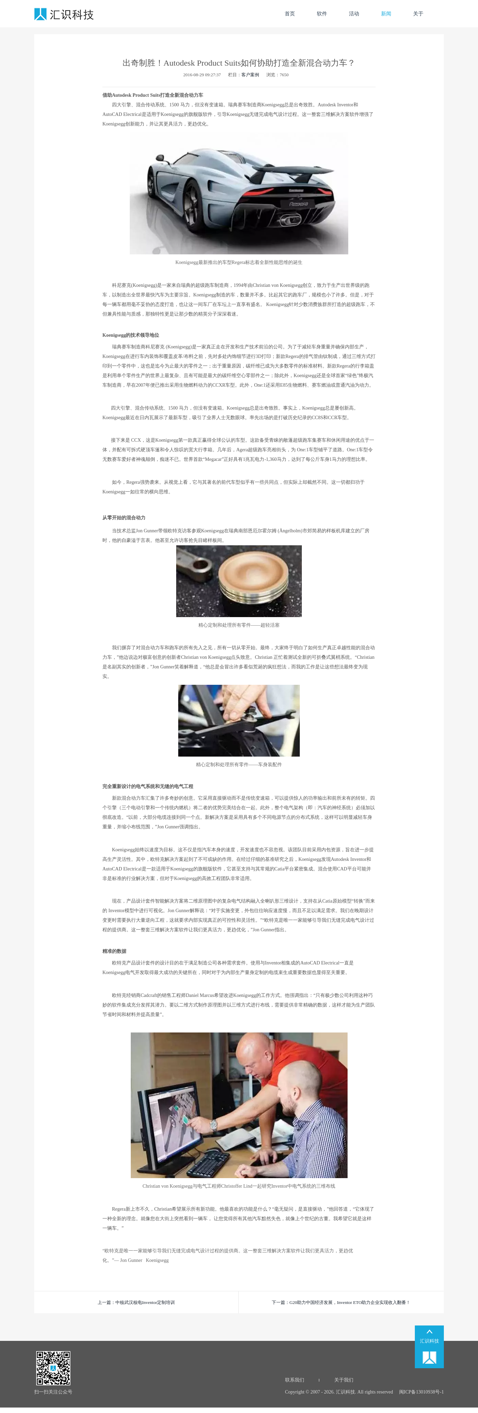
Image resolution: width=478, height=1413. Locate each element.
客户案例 (250, 74)
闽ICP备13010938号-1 (421, 1392)
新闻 (386, 13)
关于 (418, 13)
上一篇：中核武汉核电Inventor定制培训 (136, 1302)
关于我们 (343, 1380)
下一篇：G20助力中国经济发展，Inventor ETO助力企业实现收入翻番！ (341, 1302)
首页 (290, 13)
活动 (354, 13)
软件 (322, 13)
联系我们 (294, 1380)
